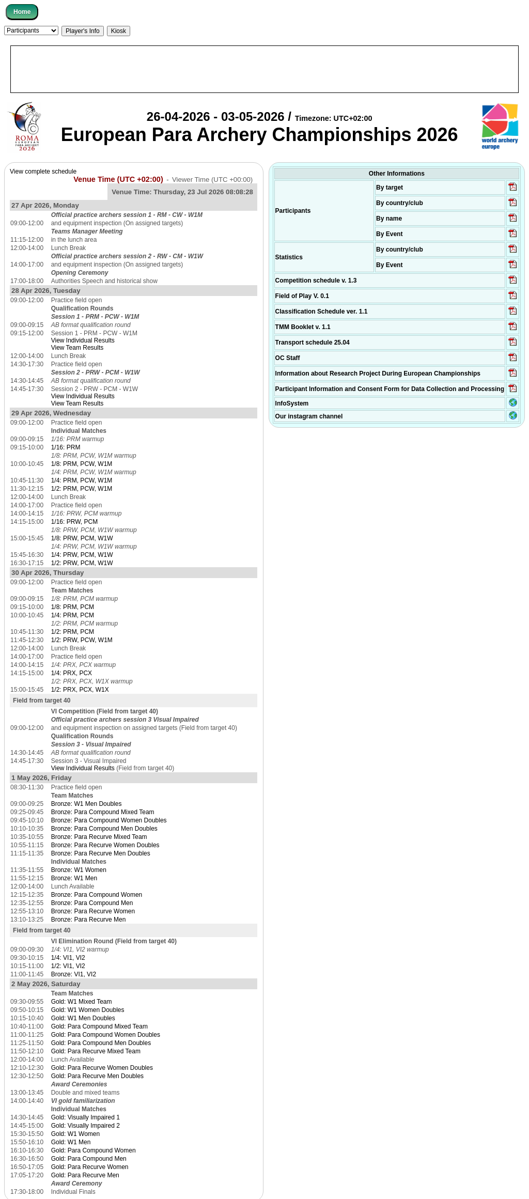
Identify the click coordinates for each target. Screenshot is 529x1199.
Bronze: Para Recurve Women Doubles (105, 845)
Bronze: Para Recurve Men (88, 919)
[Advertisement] (264, 69)
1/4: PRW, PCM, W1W (82, 554)
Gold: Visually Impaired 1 (85, 1117)
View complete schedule (43, 171)
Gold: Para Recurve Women (90, 1167)
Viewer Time (212, 179)
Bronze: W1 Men (74, 878)
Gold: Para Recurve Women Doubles (102, 1067)
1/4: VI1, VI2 (68, 957)
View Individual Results (83, 340)
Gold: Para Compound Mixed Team (99, 1026)
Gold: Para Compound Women (93, 1150)
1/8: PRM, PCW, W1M (82, 464)
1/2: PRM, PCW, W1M (82, 488)
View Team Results (77, 347)
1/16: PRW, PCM (74, 521)
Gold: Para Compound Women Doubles (105, 1034)
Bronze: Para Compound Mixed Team (102, 812)
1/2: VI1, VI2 (68, 966)
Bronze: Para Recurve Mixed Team (99, 836)
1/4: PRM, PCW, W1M (82, 480)
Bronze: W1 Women (78, 870)
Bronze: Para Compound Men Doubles (104, 828)
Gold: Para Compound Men (89, 1158)
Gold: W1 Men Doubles (83, 1018)
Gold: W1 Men (71, 1142)
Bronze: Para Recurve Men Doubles (100, 853)
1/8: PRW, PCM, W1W (82, 538)
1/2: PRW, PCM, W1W (82, 563)
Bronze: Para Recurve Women (93, 911)
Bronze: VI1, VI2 (73, 974)
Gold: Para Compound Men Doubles (101, 1043)
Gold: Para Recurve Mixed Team (96, 1051)
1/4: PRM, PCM (72, 615)
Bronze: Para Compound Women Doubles (109, 820)
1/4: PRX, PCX (71, 673)
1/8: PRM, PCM (72, 607)
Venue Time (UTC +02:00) (118, 179)
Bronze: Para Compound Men (92, 903)
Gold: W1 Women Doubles (88, 1010)
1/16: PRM (66, 447)
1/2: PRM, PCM (72, 631)
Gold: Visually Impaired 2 (85, 1125)
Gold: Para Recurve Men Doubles (97, 1076)
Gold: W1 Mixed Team (81, 1001)
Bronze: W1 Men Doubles (86, 803)
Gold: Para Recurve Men (85, 1175)
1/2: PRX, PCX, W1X (80, 689)
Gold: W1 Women (75, 1134)
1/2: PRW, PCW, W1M (82, 640)
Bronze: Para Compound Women (97, 894)
